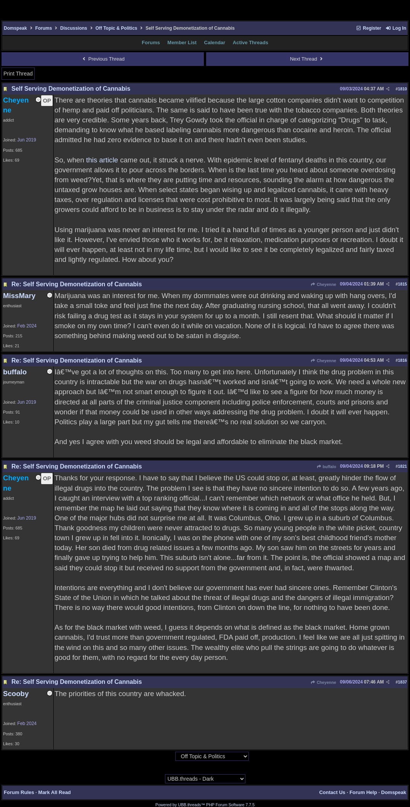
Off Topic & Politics (116, 28)
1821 (402, 466)
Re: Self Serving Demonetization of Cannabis (76, 284)
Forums (43, 28)
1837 (402, 682)
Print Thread (18, 74)
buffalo (326, 466)
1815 (402, 284)
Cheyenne (323, 284)
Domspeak (15, 28)
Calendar (215, 42)
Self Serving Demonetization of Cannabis (70, 88)
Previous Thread (103, 59)
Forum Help (363, 792)
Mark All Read (54, 792)
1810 (402, 89)
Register (368, 28)
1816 (402, 360)
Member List (182, 42)
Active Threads (250, 42)
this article (102, 160)
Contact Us (332, 792)
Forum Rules (19, 792)
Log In (396, 28)
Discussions (73, 28)
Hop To (167, 756)
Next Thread (307, 59)
